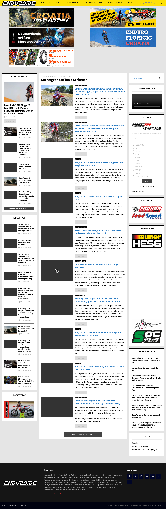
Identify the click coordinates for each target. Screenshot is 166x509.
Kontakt (135, 443)
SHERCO (138, 154)
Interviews (78, 261)
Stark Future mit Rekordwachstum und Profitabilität (25, 180)
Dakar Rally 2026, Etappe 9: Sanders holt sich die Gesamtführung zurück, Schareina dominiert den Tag (25, 346)
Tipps (100, 3)
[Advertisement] (147, 284)
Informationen (72, 3)
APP (50, 3)
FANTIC (137, 173)
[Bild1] (41, 10)
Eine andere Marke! (142, 176)
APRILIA (138, 170)
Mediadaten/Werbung (140, 446)
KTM (136, 139)
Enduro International (80, 85)
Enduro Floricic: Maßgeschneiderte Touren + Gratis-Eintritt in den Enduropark (26, 380)
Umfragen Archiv (138, 191)
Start (43, 3)
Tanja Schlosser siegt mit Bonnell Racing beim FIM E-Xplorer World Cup (99, 164)
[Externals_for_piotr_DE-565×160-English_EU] (41, 30)
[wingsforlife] (147, 329)
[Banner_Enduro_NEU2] (123, 30)
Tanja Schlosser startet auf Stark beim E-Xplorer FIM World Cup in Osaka (98, 334)
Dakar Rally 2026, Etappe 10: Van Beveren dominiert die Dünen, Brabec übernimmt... (26, 196)
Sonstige (77, 159)
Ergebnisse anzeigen (146, 186)
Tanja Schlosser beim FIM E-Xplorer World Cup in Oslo (98, 198)
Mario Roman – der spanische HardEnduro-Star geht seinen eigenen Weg (26, 275)
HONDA (137, 161)
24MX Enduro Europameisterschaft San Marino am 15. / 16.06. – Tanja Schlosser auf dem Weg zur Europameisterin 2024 (99, 128)
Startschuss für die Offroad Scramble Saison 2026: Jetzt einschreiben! (25, 131)
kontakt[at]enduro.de (57, 494)
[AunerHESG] (147, 248)
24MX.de (119, 3)
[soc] (147, 342)
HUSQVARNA (139, 145)
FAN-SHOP (129, 3)
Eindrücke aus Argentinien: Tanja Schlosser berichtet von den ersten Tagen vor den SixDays (98, 402)
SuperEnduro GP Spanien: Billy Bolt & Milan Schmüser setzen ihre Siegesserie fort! (26, 227)
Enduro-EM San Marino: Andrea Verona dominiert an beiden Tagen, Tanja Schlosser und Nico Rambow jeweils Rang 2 (100, 91)
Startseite (44, 76)
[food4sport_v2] (147, 219)
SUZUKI (137, 164)
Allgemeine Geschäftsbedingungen (144, 450)
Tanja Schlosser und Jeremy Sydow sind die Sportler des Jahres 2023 (100, 368)
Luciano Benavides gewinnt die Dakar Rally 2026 (25, 166)
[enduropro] (147, 212)
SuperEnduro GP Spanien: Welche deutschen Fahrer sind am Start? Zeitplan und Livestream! (25, 149)
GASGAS (138, 151)
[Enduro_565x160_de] (123, 10)
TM (136, 148)
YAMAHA (138, 157)
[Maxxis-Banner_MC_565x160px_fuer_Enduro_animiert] (41, 50)
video (83, 261)
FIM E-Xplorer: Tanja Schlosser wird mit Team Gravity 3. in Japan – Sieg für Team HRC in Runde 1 (98, 300)
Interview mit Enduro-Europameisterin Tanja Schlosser (96, 266)
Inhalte (58, 3)
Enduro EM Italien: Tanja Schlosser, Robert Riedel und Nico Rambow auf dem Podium (98, 232)
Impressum (136, 453)
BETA (137, 142)
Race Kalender (89, 3)
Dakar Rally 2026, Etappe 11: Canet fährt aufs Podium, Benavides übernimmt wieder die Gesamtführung (18, 110)
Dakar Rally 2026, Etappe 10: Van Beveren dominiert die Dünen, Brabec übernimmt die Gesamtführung (26, 313)
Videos (110, 3)
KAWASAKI (139, 167)
